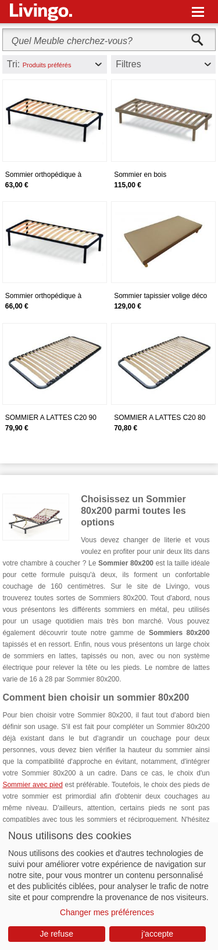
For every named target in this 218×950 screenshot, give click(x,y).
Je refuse (56, 933)
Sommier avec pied (32, 785)
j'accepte (157, 933)
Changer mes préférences (107, 912)
